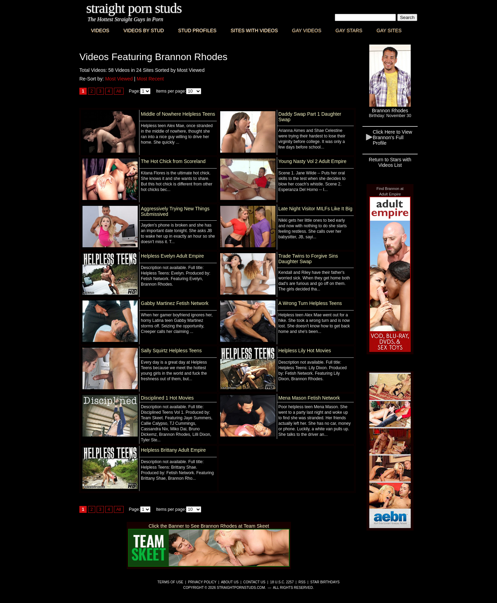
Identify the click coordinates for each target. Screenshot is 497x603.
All (118, 91)
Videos (100, 30)
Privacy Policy (202, 582)
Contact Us (254, 582)
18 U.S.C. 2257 (282, 582)
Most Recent (150, 79)
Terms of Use (170, 582)
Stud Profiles (197, 30)
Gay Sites (389, 30)
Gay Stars (348, 30)
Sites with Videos (254, 30)
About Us (229, 582)
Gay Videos (306, 30)
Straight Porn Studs (134, 8)
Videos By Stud (144, 30)
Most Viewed (119, 79)
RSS (302, 582)
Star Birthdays (325, 582)
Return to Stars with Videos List (390, 162)
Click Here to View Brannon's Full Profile (392, 137)
